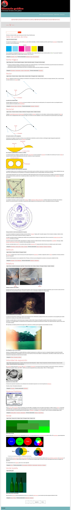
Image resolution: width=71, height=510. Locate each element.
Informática (13, 70)
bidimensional (15, 114)
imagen (11, 114)
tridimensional (21, 114)
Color (12, 465)
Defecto (19, 357)
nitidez (61, 154)
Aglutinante (36, 260)
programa (10, 407)
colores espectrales (17, 435)
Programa (18, 412)
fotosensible (33, 366)
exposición (20, 366)
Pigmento (32, 260)
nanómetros (56, 435)
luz (29, 435)
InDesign (7, 242)
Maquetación (23, 412)
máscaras (8, 238)
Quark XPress (40, 412)
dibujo (8, 78)
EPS (19, 244)
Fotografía (16, 357)
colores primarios (16, 458)
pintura (49, 458)
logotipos (26, 199)
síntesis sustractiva (54, 458)
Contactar (62, 14)
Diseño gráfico (26, 70)
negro (24, 52)
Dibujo (16, 106)
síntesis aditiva (23, 458)
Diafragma (26, 388)
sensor (24, 366)
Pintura (12, 357)
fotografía (9, 366)
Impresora (28, 56)
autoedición (16, 407)
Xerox (58, 407)
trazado (16, 79)
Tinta (16, 56)
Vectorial (12, 106)
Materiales (19, 260)
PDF (36, 244)
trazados (32, 234)
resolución (43, 154)
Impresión (12, 56)
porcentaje (55, 41)
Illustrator (32, 106)
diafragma (49, 383)
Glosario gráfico (12, 9)
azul (15, 459)
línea (61, 114)
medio (51, 254)
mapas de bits (30, 154)
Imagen (22, 70)
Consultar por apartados (47, 14)
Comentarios (56, 14)
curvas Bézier (22, 103)
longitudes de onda (42, 435)
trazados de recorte (57, 237)
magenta (16, 462)
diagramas (33, 199)
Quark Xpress (12, 242)
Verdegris (44, 465)
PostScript (37, 106)
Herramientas (18, 70)
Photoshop (41, 70)
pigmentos (36, 254)
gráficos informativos (39, 199)
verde (34, 495)
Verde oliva (40, 465)
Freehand (45, 246)
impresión (9, 254)
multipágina (31, 410)
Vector (38, 246)
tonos (27, 459)
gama (26, 41)
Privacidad (3, 508)
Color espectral (24, 465)
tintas (19, 41)
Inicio (40, 14)
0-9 (12, 19)
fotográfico (57, 175)
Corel (39, 410)
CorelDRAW (54, 240)
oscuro (37, 495)
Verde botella (34, 465)
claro (26, 52)
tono (28, 495)
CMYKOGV (30, 465)
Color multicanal (36, 56)
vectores (34, 114)
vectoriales (20, 102)
